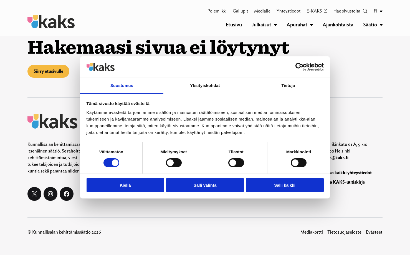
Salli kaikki (284, 184)
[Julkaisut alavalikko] (275, 25)
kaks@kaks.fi (335, 157)
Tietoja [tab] (288, 85)
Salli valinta (205, 184)
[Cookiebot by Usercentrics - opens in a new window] (299, 67)
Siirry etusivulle (48, 71)
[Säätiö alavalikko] (381, 25)
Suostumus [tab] (121, 85)
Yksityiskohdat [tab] (205, 85)
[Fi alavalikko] (381, 11)
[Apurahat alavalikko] (311, 25)
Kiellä (125, 184)
